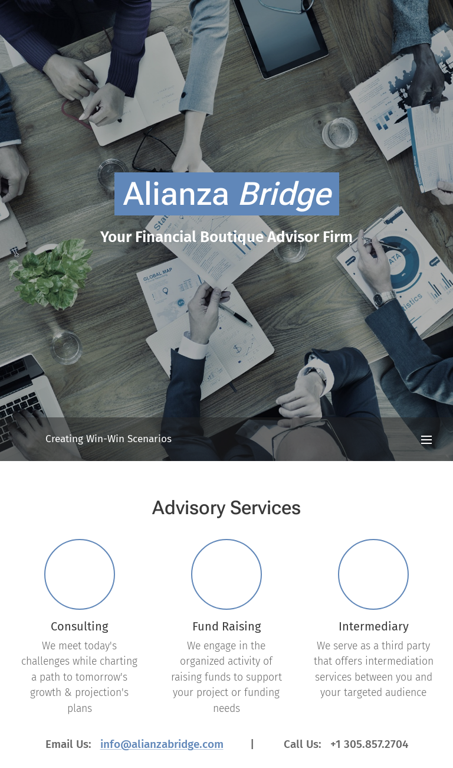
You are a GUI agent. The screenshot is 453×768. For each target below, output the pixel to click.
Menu (426, 439)
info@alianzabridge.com (162, 743)
